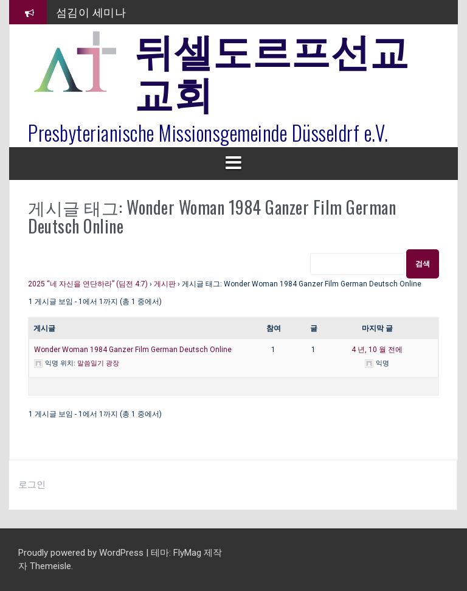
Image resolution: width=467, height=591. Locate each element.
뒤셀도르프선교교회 (271, 70)
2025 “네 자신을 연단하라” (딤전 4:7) (88, 284)
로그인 (32, 484)
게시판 (165, 284)
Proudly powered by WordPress (82, 552)
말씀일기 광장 (98, 363)
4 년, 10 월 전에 (377, 349)
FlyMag (187, 552)
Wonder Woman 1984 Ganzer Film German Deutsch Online (133, 349)
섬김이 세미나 (91, 11)
